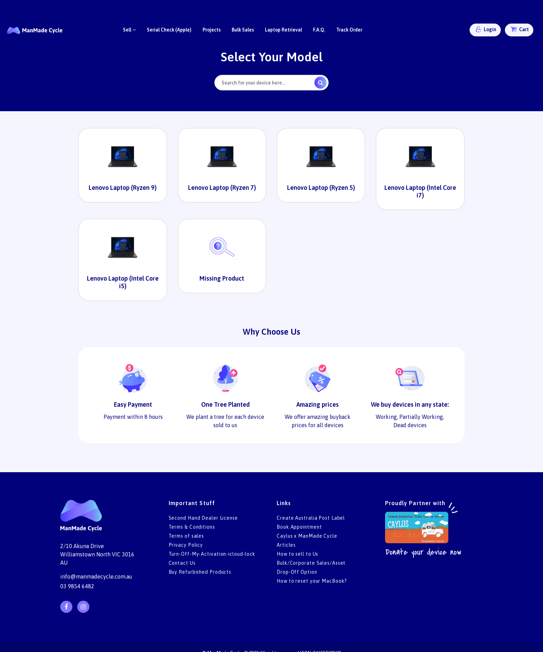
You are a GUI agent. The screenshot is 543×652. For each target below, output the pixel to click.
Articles (286, 545)
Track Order (349, 30)
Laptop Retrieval (283, 30)
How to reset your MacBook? (312, 581)
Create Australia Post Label (311, 518)
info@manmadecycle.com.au (96, 576)
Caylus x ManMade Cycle (307, 536)
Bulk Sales (243, 30)
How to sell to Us (297, 554)
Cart (519, 29)
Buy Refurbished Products (200, 572)
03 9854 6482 (77, 586)
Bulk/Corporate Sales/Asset (311, 563)
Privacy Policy (186, 545)
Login (485, 29)
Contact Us (182, 563)
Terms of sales (186, 536)
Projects (212, 30)
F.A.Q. (319, 30)
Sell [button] (129, 30)
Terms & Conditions (192, 527)
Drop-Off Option (297, 572)
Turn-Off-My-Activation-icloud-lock (212, 554)
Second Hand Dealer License (203, 518)
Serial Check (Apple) (169, 30)
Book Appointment (299, 527)
